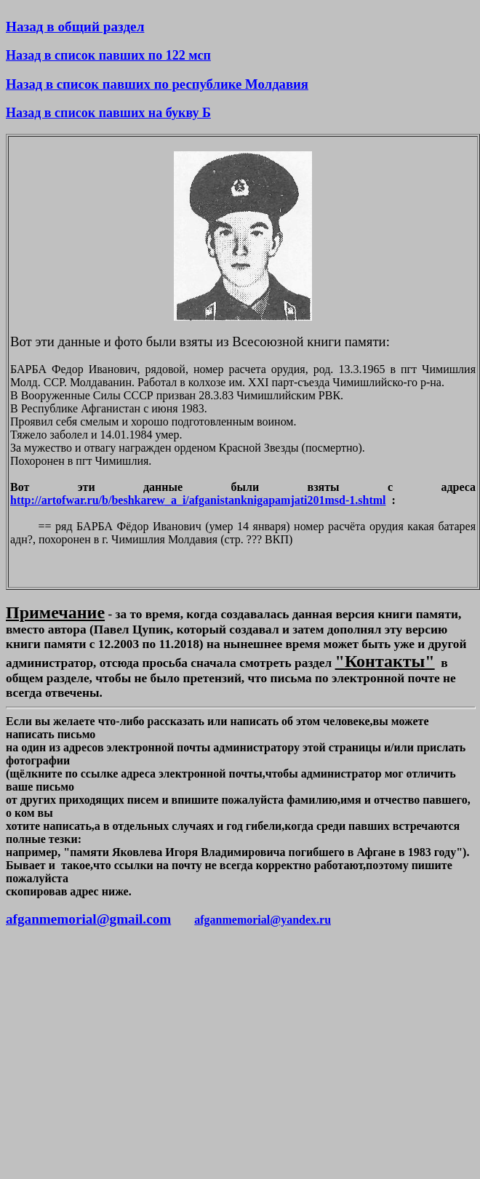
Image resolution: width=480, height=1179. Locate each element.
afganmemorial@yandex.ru (262, 920)
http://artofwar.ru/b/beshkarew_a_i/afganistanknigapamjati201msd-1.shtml (198, 500)
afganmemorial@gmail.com (88, 919)
